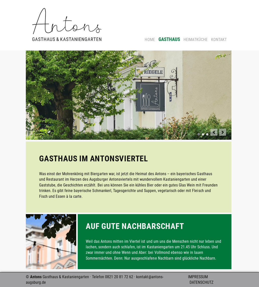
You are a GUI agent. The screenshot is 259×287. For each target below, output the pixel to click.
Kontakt (219, 39)
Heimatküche (195, 39)
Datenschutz (201, 282)
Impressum (198, 276)
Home (150, 39)
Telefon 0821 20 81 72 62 (112, 276)
